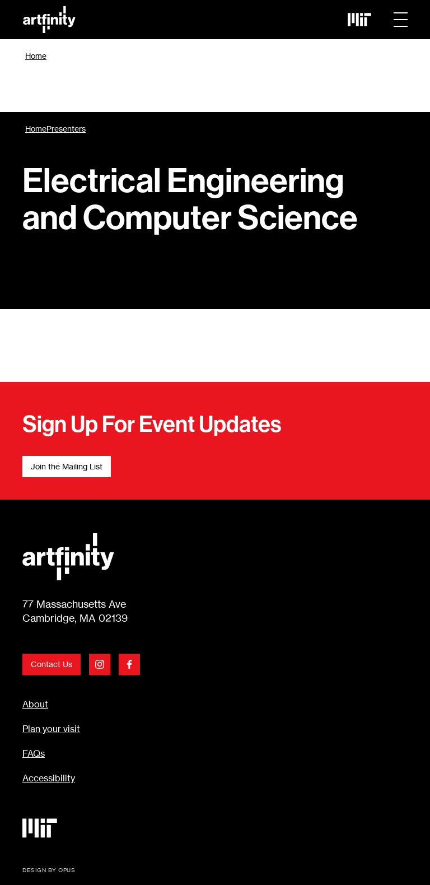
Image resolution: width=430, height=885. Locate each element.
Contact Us (51, 664)
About (35, 704)
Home (35, 55)
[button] (400, 19)
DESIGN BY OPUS (48, 870)
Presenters (66, 128)
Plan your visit (51, 728)
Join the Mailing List (66, 466)
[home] (179, 19)
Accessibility (48, 778)
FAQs (33, 753)
